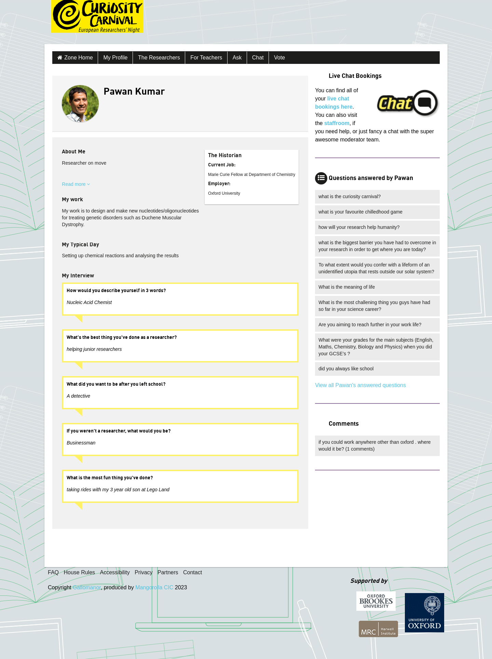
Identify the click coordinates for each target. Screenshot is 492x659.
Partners (168, 572)
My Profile (115, 57)
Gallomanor (87, 587)
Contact (192, 572)
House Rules (79, 572)
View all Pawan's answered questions (360, 385)
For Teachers (206, 57)
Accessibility (115, 572)
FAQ (53, 572)
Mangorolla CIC (154, 587)
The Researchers (159, 57)
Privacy (143, 572)
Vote (279, 57)
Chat (258, 57)
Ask (237, 57)
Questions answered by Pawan (371, 178)
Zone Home (78, 57)
